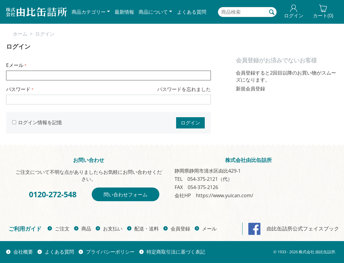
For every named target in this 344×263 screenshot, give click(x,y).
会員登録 (180, 228)
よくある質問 (191, 12)
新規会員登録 (250, 88)
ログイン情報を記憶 (37, 122)
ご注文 (62, 228)
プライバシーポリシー (110, 251)
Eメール (14, 65)
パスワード (18, 89)
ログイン (190, 122)
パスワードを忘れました (184, 89)
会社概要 (23, 251)
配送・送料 (146, 228)
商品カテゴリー (89, 12)
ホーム (20, 33)
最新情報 (124, 12)
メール (209, 228)
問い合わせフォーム (125, 194)
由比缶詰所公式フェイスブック (293, 228)
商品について (153, 12)
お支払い (112, 228)
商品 (86, 228)
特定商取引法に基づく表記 (176, 251)
